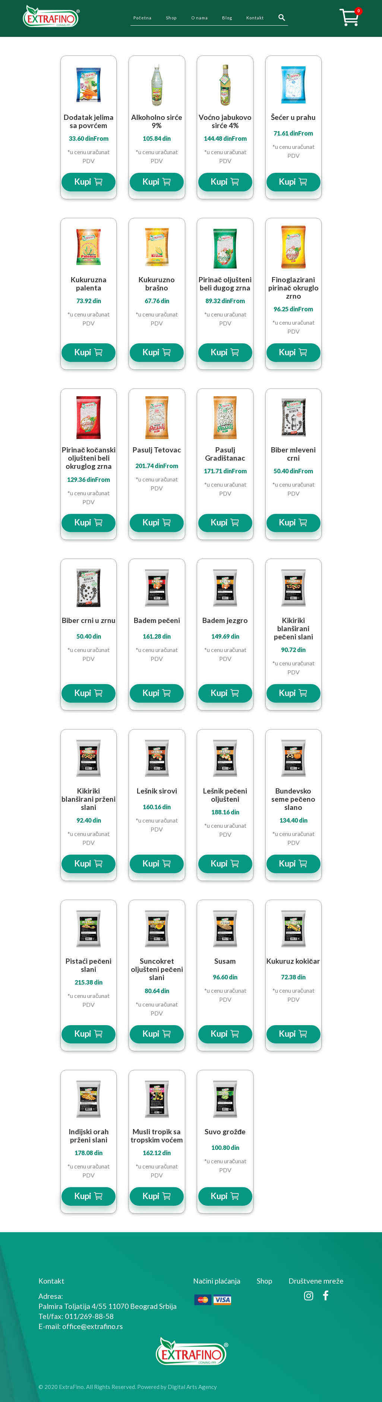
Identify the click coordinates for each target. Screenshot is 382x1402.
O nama (199, 17)
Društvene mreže (316, 1281)
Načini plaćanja (217, 1281)
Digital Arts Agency (192, 1386)
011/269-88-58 (89, 1316)
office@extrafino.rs (92, 1326)
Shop (171, 17)
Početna (142, 17)
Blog (227, 17)
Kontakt (255, 17)
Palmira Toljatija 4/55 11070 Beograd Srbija (107, 1306)
